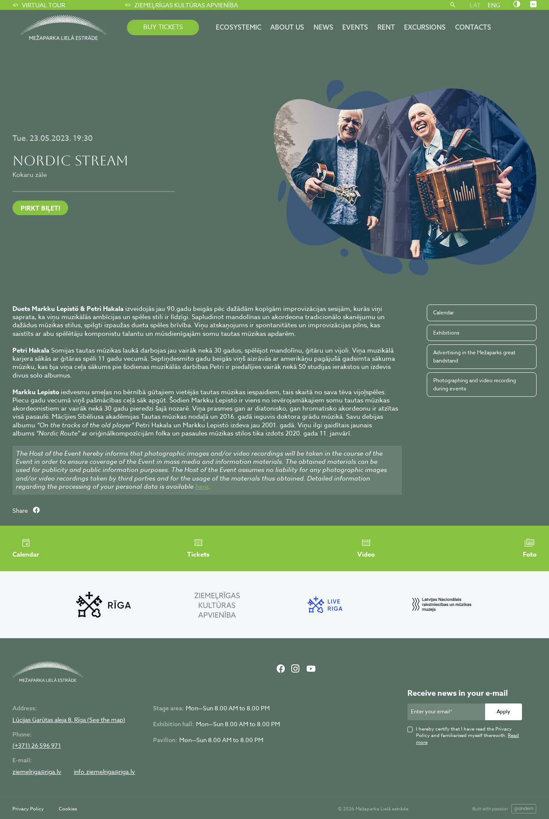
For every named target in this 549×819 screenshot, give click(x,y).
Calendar (443, 312)
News (323, 27)
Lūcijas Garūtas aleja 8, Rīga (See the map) (68, 720)
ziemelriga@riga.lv (36, 772)
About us (287, 27)
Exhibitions (446, 332)
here (201, 486)
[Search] (453, 5)
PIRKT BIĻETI (40, 208)
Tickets (198, 548)
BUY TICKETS (163, 27)
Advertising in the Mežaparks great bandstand (474, 356)
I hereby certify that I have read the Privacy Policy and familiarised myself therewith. (467, 736)
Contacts (473, 27)
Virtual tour (38, 5)
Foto (530, 548)
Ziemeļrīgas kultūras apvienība (181, 5)
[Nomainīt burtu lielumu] (533, 4)
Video (366, 548)
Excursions (425, 27)
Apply (503, 711)
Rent (386, 27)
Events (355, 27)
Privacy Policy (28, 809)
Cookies (68, 809)
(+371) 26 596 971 (36, 745)
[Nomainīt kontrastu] (516, 4)
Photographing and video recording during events (474, 384)
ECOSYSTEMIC (238, 27)
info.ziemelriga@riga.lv (104, 772)
